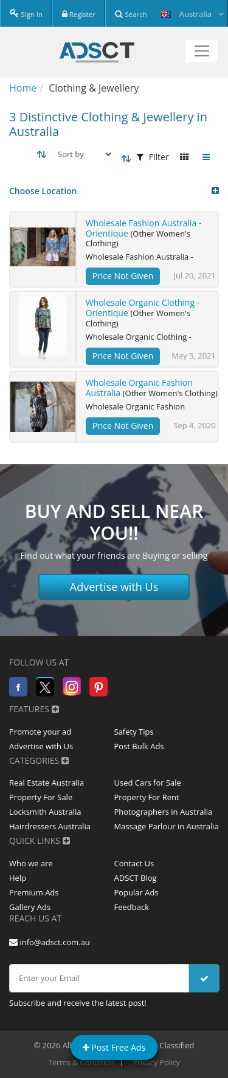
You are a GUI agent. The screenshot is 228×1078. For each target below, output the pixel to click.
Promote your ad (40, 731)
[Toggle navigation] (202, 51)
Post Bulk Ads (139, 746)
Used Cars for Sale (147, 782)
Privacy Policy (156, 1062)
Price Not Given (123, 275)
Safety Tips (134, 731)
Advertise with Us (114, 586)
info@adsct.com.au (49, 942)
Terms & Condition (81, 1062)
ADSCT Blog (135, 877)
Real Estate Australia (46, 782)
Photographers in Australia (163, 811)
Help (17, 877)
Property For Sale (40, 797)
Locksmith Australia (45, 811)
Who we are (31, 863)
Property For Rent (146, 797)
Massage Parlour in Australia (166, 826)
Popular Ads (136, 892)
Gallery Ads (29, 906)
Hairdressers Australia (50, 826)
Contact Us (134, 863)
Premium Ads (34, 892)
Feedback (132, 906)
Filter (153, 157)
